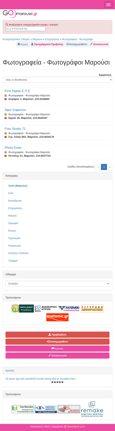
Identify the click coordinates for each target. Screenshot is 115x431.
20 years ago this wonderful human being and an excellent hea (40, 378)
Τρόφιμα (13, 260)
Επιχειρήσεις (52, 39)
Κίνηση (12, 230)
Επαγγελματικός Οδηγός (16, 39)
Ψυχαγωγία (14, 245)
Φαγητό (12, 215)
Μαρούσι (37, 39)
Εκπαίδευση (15, 200)
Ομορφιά (13, 223)
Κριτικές (58, 348)
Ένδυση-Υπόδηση (18, 253)
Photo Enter (13, 147)
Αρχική (22, 44)
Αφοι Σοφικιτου (15, 110)
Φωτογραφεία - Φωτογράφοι (77, 39)
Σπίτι (10, 193)
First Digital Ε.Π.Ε (17, 91)
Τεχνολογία (14, 238)
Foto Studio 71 (15, 129)
